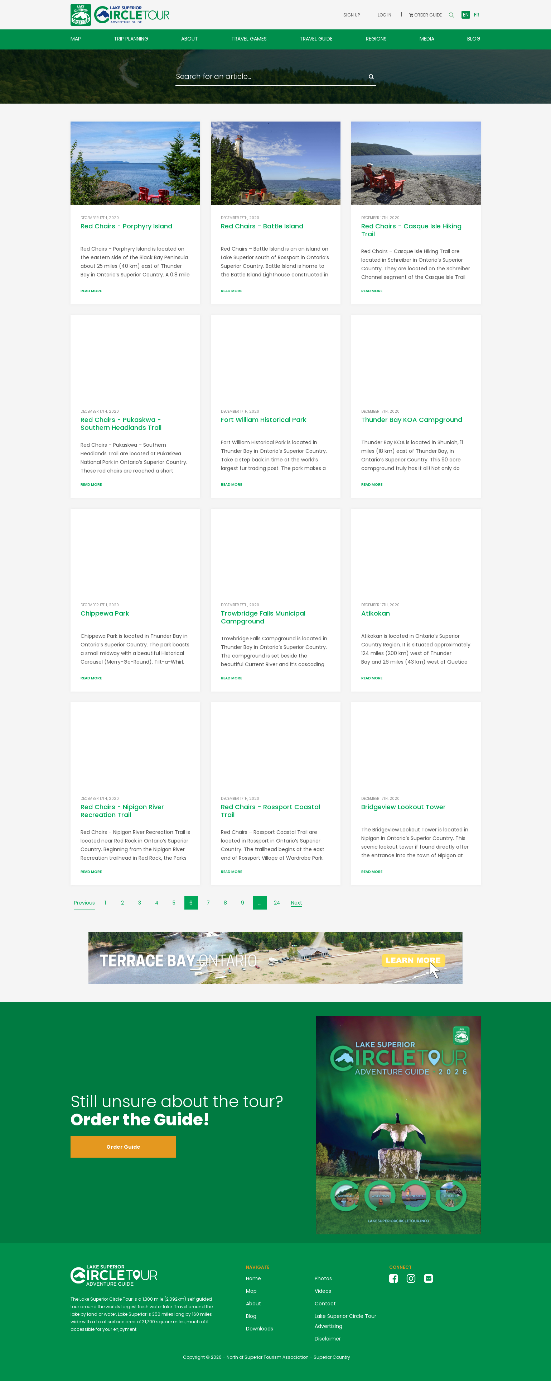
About (189, 38)
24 (277, 902)
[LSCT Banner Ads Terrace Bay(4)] (275, 957)
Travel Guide (316, 38)
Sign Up (351, 15)
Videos (323, 1291)
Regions (376, 38)
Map (76, 38)
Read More (91, 291)
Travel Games (249, 38)
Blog (473, 38)
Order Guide (123, 1146)
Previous (84, 902)
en (466, 14)
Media (427, 38)
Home (253, 1278)
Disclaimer (328, 1338)
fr (476, 14)
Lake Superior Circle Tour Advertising (345, 1321)
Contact (325, 1303)
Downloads (259, 1328)
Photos (323, 1278)
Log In (384, 15)
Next (296, 902)
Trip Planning (131, 38)
